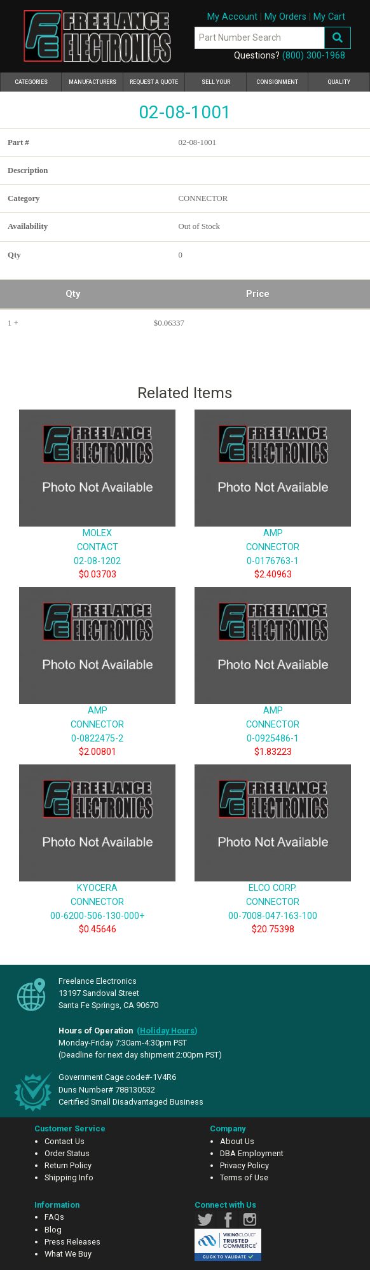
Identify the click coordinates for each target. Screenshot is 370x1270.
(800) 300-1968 (313, 55)
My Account (232, 16)
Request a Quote (154, 82)
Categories (38, 79)
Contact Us (65, 1141)
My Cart (329, 16)
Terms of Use (244, 1177)
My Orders (285, 16)
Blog (53, 1229)
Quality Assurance (339, 85)
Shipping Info (69, 1177)
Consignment (277, 82)
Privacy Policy (244, 1165)
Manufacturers (92, 82)
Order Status (67, 1153)
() (167, 1030)
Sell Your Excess (216, 85)
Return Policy (68, 1165)
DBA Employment (252, 1153)
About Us (237, 1141)
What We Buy (68, 1254)
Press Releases (72, 1241)
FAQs (54, 1217)
